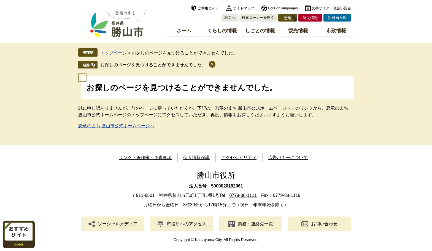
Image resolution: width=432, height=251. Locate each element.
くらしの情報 (222, 30)
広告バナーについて (288, 157)
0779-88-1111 (243, 195)
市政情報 (336, 30)
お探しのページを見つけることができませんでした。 (153, 64)
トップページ (113, 53)
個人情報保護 (196, 157)
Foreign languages (283, 8)
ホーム (184, 30)
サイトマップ (243, 8)
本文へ (229, 17)
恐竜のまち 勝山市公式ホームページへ (116, 125)
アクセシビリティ (238, 157)
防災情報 (310, 17)
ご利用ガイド (208, 8)
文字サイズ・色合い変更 (331, 8)
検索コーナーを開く (258, 17)
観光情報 (298, 30)
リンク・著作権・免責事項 (145, 157)
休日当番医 (337, 17)
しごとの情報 (260, 30)
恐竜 (287, 17)
